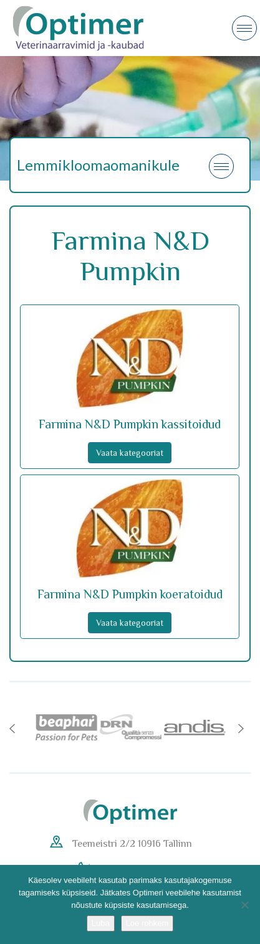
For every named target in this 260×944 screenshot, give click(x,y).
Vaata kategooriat (129, 453)
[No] (244, 905)
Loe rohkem (147, 923)
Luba (101, 923)
